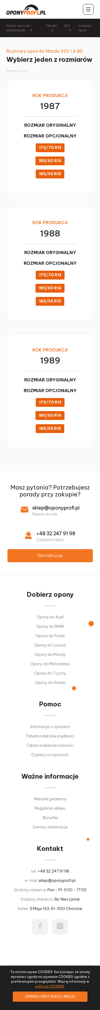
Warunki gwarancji (50, 799)
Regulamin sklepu (50, 808)
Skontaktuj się (50, 555)
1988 (50, 233)
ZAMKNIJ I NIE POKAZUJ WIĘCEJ (50, 996)
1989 (50, 360)
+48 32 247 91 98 (55, 533)
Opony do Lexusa (50, 645)
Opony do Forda (50, 635)
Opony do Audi (50, 617)
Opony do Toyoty (50, 673)
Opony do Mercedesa (50, 663)
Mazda (51, 26)
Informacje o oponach (50, 726)
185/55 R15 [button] (50, 173)
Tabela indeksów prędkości (50, 736)
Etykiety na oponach (50, 754)
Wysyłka (50, 817)
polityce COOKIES (49, 986)
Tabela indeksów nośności (50, 745)
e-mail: (50, 880)
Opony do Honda (50, 682)
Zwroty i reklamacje (50, 827)
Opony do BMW (50, 626)
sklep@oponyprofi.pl (55, 508)
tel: (50, 871)
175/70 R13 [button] (50, 147)
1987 (50, 106)
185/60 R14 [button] (50, 160)
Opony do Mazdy (50, 654)
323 (67, 26)
